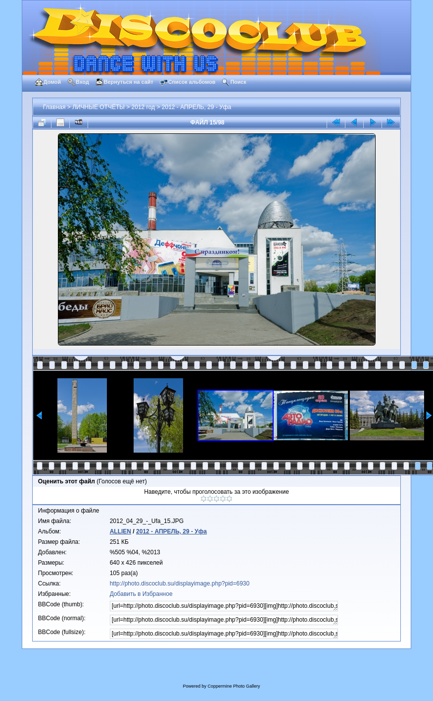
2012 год (143, 107)
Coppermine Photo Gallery (233, 686)
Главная (54, 107)
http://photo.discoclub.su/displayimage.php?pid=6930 (180, 583)
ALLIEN (120, 531)
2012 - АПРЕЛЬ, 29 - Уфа (196, 107)
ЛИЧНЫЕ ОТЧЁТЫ (98, 107)
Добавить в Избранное (141, 593)
